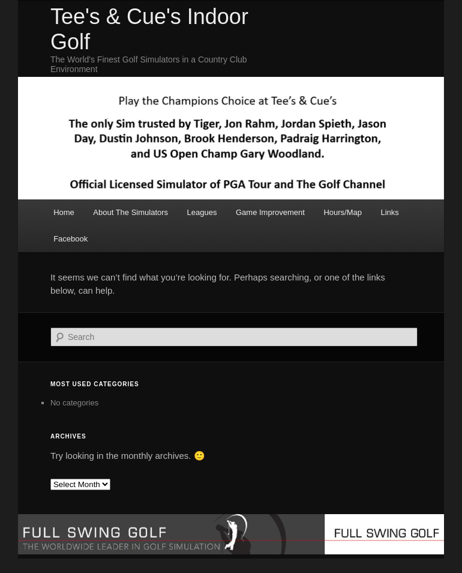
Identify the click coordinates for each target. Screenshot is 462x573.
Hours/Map (342, 212)
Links (389, 212)
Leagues (202, 212)
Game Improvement (270, 212)
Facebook (70, 238)
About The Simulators (130, 212)
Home (63, 212)
